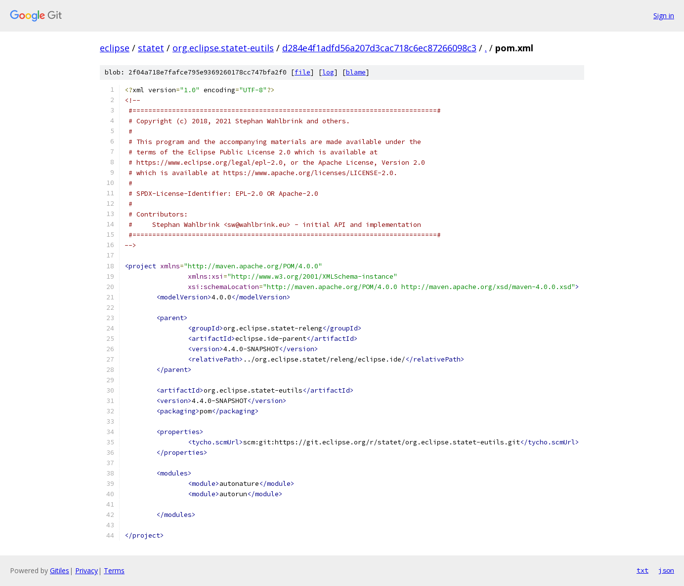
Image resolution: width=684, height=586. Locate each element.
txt (642, 570)
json (666, 570)
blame (356, 72)
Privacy (86, 570)
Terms (114, 570)
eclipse (114, 48)
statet (151, 48)
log (328, 72)
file (302, 72)
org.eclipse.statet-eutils (223, 48)
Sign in (663, 15)
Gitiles (59, 570)
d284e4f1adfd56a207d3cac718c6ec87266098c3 (379, 48)
